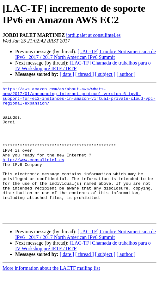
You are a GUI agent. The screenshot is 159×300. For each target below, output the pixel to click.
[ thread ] (84, 74)
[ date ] (67, 74)
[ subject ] (105, 74)
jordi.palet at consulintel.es (93, 35)
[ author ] (126, 74)
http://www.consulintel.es (33, 175)
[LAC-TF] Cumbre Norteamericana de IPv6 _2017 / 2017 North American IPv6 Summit (85, 54)
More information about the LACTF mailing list (51, 294)
